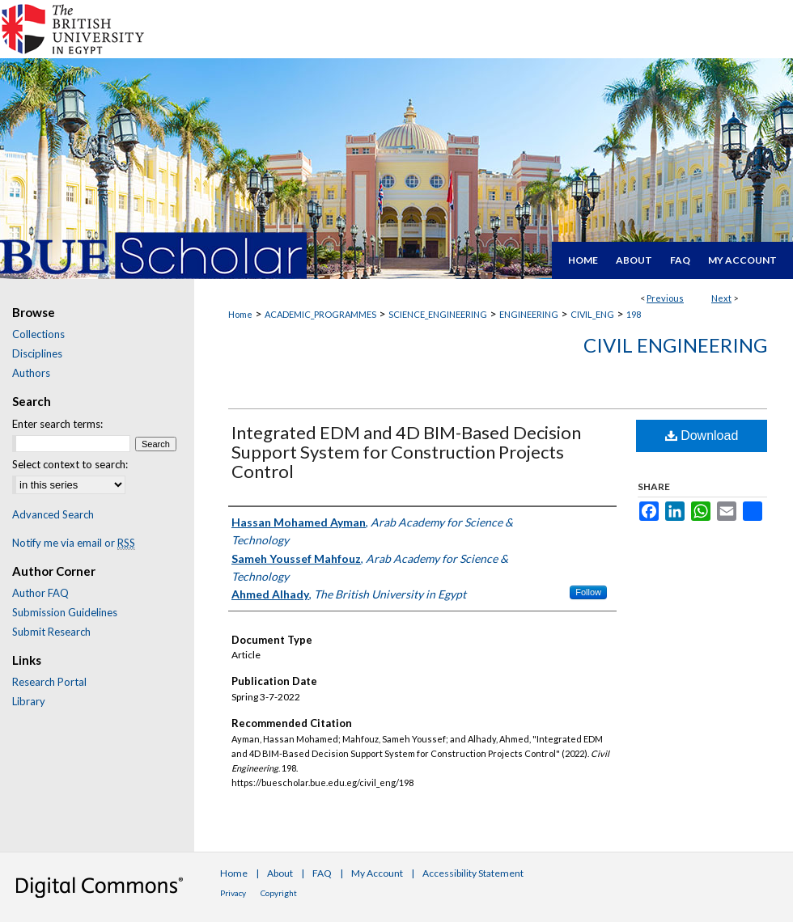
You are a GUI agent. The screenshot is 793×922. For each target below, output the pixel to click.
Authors (31, 372)
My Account (377, 873)
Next (721, 298)
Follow (588, 592)
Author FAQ (40, 592)
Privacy (233, 893)
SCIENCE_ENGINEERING (437, 314)
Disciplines (37, 353)
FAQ (322, 873)
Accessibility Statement (473, 873)
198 (633, 314)
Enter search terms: (57, 423)
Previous (665, 298)
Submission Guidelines (64, 612)
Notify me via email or (73, 542)
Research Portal (49, 681)
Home (240, 314)
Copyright (279, 893)
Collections (38, 334)
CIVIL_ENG (592, 314)
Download (702, 435)
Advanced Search (53, 514)
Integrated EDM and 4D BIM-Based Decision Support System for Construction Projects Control (406, 451)
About (280, 873)
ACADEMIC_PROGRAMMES (320, 314)
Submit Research (51, 631)
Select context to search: (70, 464)
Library (28, 701)
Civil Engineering (675, 345)
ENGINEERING (528, 314)
